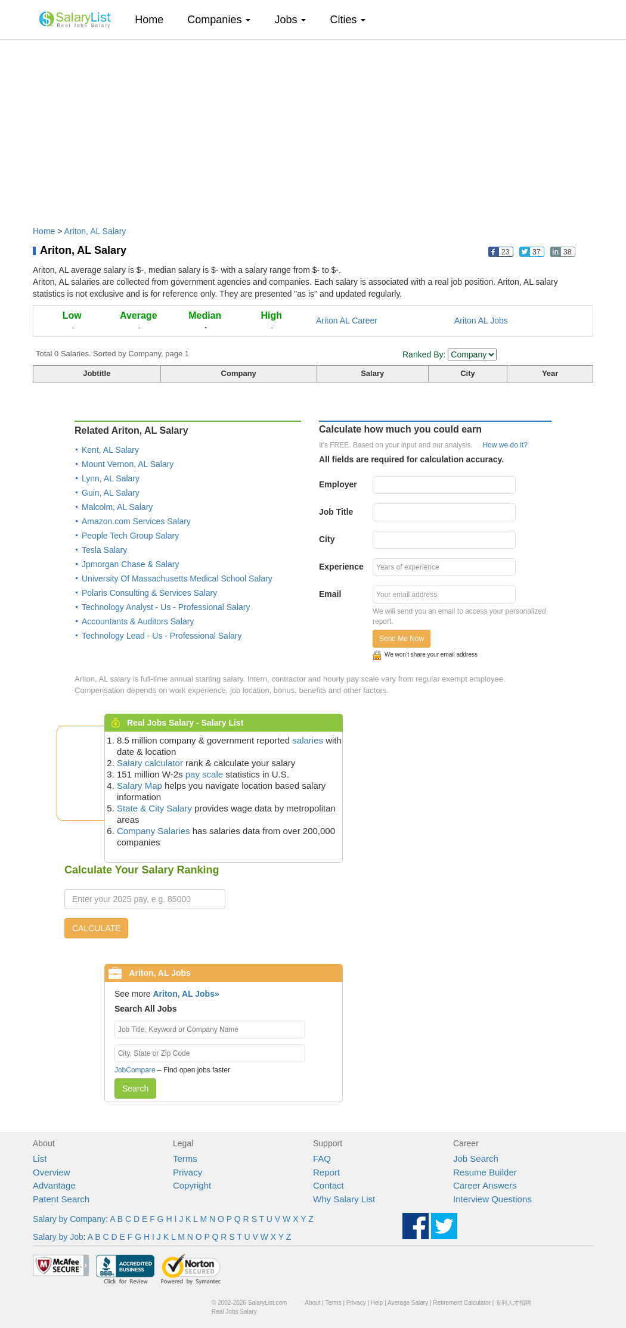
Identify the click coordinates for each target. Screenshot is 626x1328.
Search (135, 1088)
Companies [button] (218, 20)
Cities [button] (347, 20)
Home (153, 19)
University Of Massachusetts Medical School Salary (177, 578)
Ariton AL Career (346, 320)
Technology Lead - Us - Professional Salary (161, 635)
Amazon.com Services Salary (136, 521)
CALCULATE (96, 928)
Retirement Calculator (462, 1302)
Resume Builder (485, 1172)
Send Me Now (401, 639)
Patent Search (61, 1199)
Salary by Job (58, 1237)
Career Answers (485, 1185)
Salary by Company (69, 1219)
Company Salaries (153, 831)
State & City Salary (154, 808)
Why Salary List (344, 1199)
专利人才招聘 (513, 1302)
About (312, 1302)
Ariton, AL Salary (95, 231)
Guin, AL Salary (111, 492)
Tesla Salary (104, 550)
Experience (341, 566)
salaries (307, 740)
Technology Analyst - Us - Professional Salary (166, 607)
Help (377, 1302)
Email (330, 594)
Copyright (192, 1185)
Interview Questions (492, 1199)
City (326, 539)
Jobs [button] (290, 20)
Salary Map (139, 785)
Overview (51, 1172)
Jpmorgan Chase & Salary (130, 564)
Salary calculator (150, 763)
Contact (328, 1185)
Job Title (336, 512)
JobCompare (135, 1070)
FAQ (322, 1158)
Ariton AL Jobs (481, 320)
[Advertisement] (313, 126)
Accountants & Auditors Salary (138, 621)
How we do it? (504, 445)
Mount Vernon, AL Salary (127, 464)
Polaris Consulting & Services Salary (149, 593)
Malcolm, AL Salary (117, 507)
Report (326, 1172)
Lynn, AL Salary (111, 478)
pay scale (204, 774)
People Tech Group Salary (130, 535)
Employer (338, 484)
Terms (185, 1158)
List (40, 1158)
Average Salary (408, 1302)
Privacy (187, 1172)
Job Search (475, 1158)
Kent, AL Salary (110, 450)
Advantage (54, 1185)
